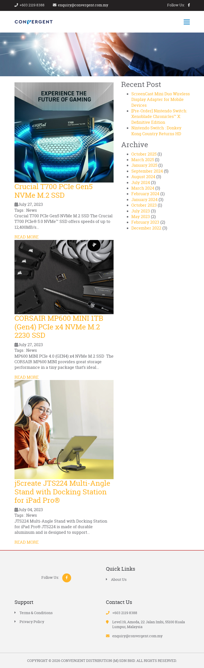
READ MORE (26, 237)
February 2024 (145, 193)
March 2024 (142, 188)
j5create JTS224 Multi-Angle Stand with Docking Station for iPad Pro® (62, 491)
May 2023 (140, 216)
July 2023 (140, 211)
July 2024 (140, 182)
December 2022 (146, 228)
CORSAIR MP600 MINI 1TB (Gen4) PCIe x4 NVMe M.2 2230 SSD (58, 326)
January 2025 (144, 165)
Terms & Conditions (36, 612)
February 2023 (145, 222)
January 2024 (144, 199)
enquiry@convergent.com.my (83, 5)
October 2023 (144, 205)
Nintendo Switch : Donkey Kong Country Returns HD (156, 130)
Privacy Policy (32, 621)
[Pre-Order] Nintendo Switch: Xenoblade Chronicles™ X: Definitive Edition (159, 116)
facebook (189, 5)
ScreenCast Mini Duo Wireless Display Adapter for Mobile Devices (160, 99)
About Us (119, 579)
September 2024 (147, 171)
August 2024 (143, 176)
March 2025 (142, 159)
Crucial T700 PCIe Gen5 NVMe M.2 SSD (53, 191)
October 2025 (143, 154)
